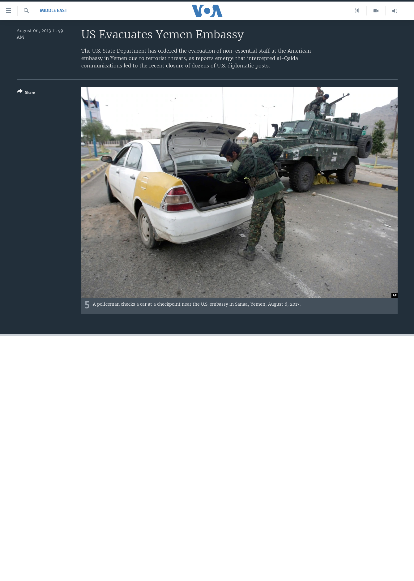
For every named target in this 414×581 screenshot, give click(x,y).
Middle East (53, 10)
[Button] (26, 93)
